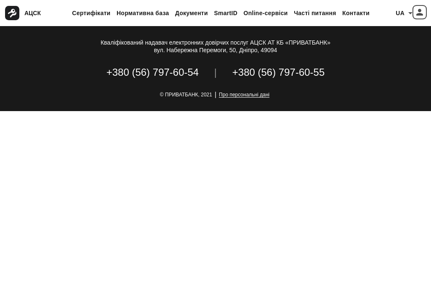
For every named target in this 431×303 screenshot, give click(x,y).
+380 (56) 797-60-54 (152, 72)
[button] (419, 12)
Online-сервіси (266, 13)
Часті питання (315, 13)
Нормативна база (143, 13)
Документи (191, 13)
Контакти (356, 13)
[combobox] (404, 13)
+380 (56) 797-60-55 (278, 72)
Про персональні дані (244, 95)
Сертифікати (91, 13)
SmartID (225, 13)
